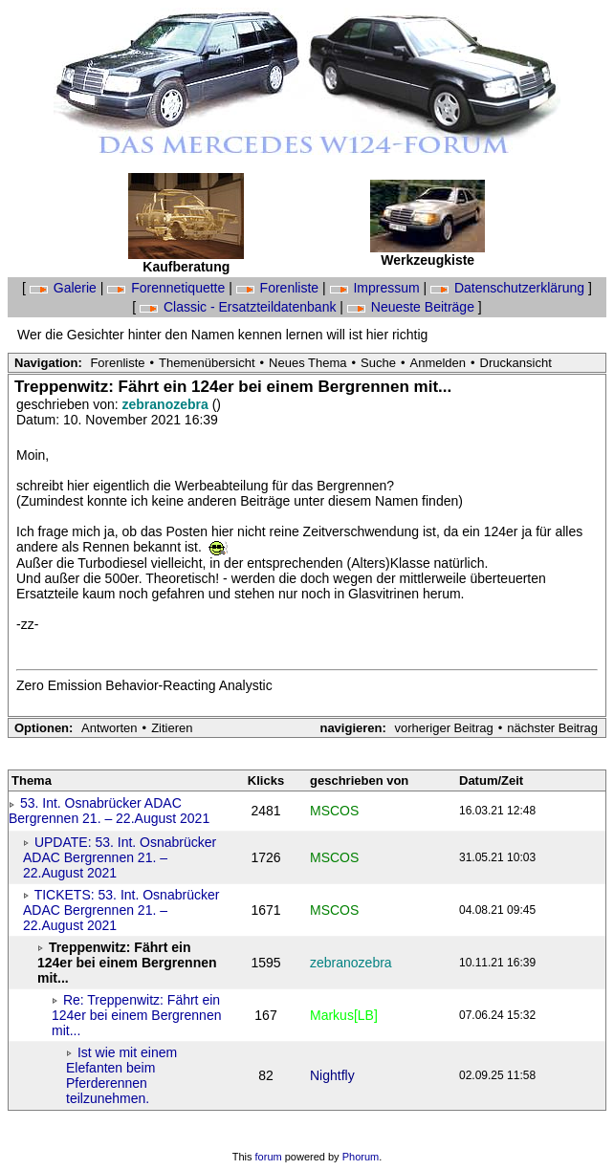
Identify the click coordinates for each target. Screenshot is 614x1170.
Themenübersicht (206, 363)
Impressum (377, 287)
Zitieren (171, 728)
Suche (378, 363)
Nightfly (332, 1075)
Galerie (65, 287)
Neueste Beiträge (412, 306)
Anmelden (438, 363)
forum (268, 1156)
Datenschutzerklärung (509, 287)
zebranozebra (167, 404)
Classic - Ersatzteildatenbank (240, 306)
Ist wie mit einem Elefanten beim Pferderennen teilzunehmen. (121, 1075)
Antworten (109, 728)
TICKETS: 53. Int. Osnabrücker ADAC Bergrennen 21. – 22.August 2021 (121, 910)
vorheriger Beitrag (443, 728)
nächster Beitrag (552, 728)
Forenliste (279, 287)
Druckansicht (516, 363)
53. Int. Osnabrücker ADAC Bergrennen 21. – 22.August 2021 (109, 810)
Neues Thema (307, 363)
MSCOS (334, 810)
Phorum (361, 1156)
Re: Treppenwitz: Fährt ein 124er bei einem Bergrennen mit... (136, 1015)
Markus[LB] (344, 1015)
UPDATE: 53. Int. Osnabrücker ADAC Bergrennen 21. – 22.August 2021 (119, 857)
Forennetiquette (168, 287)
